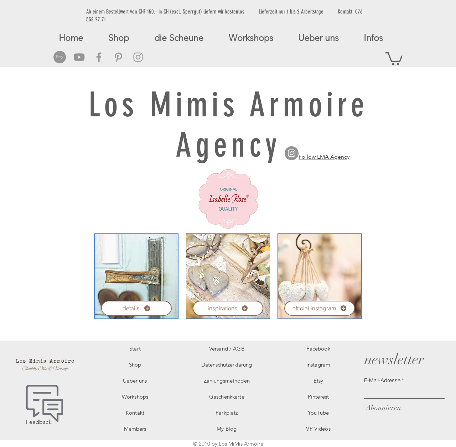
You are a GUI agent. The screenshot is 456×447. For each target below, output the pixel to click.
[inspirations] (228, 308)
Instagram (318, 364)
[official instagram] (319, 308)
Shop (135, 364)
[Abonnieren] (382, 407)
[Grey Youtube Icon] (79, 57)
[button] (394, 58)
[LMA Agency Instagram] (292, 153)
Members (135, 428)
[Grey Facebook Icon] (99, 57)
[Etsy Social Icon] (59, 57)
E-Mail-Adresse (382, 380)
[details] (136, 308)
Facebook (318, 348)
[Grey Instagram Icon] (138, 57)
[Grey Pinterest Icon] (118, 57)
